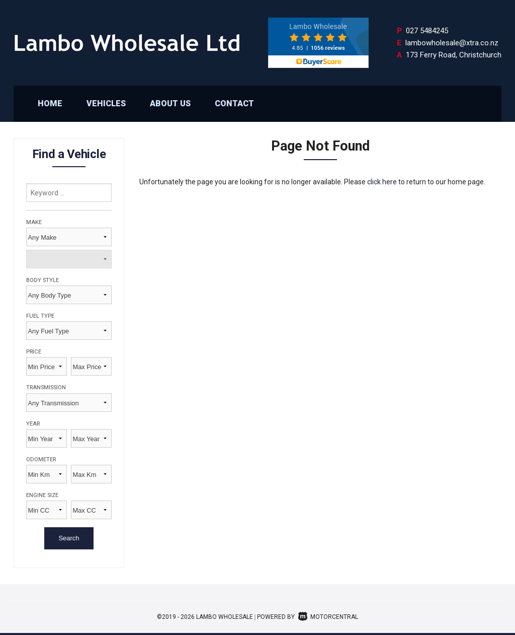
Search (68, 538)
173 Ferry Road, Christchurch (453, 54)
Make (34, 222)
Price (33, 351)
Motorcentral (328, 616)
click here (382, 182)
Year (33, 423)
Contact (234, 103)
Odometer (41, 459)
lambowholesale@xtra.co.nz (451, 42)
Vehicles (106, 103)
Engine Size (42, 495)
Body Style (42, 280)
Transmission (46, 387)
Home (50, 103)
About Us (170, 103)
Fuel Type (40, 316)
